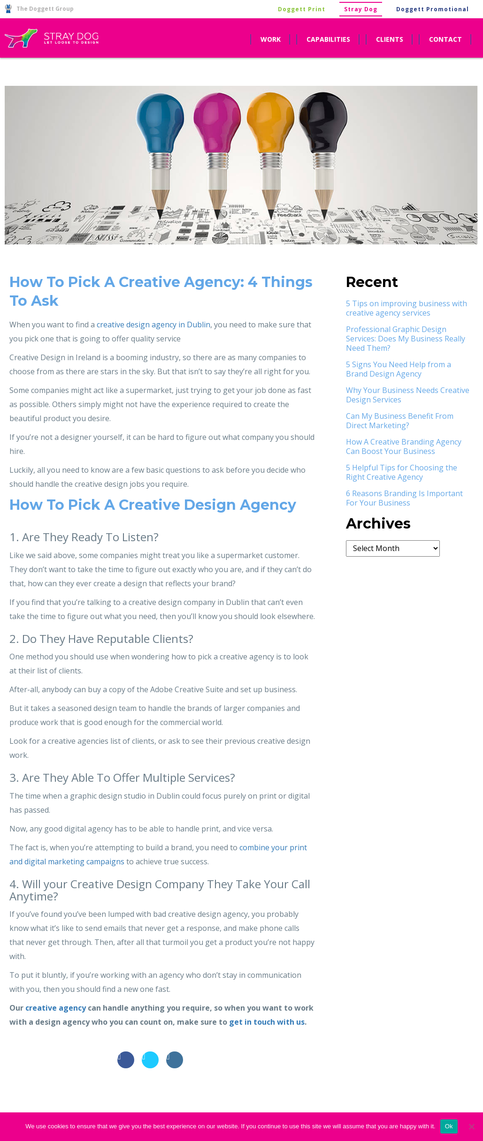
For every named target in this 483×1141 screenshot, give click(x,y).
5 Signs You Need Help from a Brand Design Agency (398, 369)
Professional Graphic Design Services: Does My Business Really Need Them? (405, 338)
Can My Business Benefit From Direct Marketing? (399, 421)
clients (389, 39)
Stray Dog (360, 9)
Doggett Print (301, 9)
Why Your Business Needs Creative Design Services (407, 395)
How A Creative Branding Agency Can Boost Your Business (403, 446)
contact (445, 39)
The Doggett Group (39, 8)
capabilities (328, 39)
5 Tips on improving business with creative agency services (406, 308)
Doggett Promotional (432, 9)
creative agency (55, 1008)
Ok (449, 1126)
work (271, 39)
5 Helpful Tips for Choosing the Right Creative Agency (401, 472)
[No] (471, 1126)
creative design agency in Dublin (153, 324)
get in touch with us (267, 1022)
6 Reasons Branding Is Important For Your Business (404, 498)
